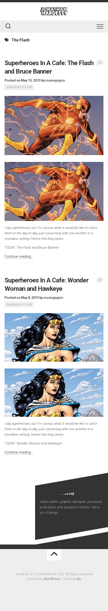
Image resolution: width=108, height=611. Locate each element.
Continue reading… (19, 256)
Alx (79, 579)
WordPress (52, 579)
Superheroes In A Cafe (19, 87)
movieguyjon (55, 80)
